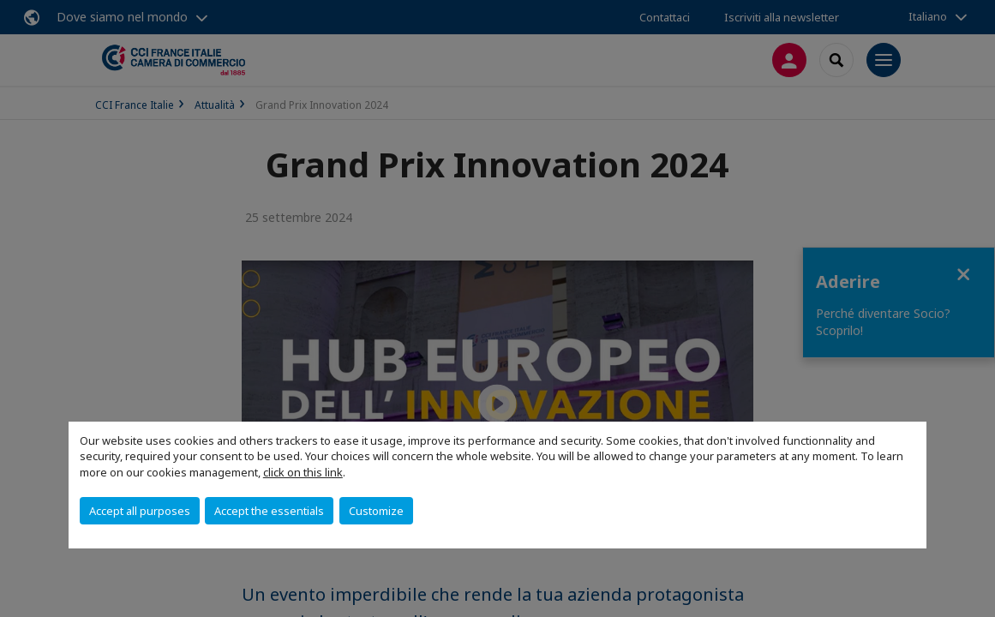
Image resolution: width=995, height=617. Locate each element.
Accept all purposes (139, 510)
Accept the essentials (269, 510)
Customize (376, 510)
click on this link (303, 472)
